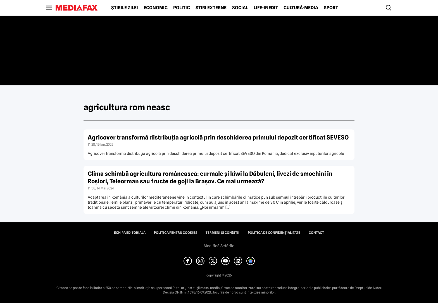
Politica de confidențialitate (274, 233)
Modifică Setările (219, 246)
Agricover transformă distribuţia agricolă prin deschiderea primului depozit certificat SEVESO (218, 137)
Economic (156, 8)
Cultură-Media (301, 8)
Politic (181, 8)
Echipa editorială (130, 233)
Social (240, 8)
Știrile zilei (124, 8)
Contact (316, 233)
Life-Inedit (266, 8)
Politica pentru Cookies (175, 233)
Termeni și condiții (222, 233)
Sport (331, 8)
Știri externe (211, 8)
